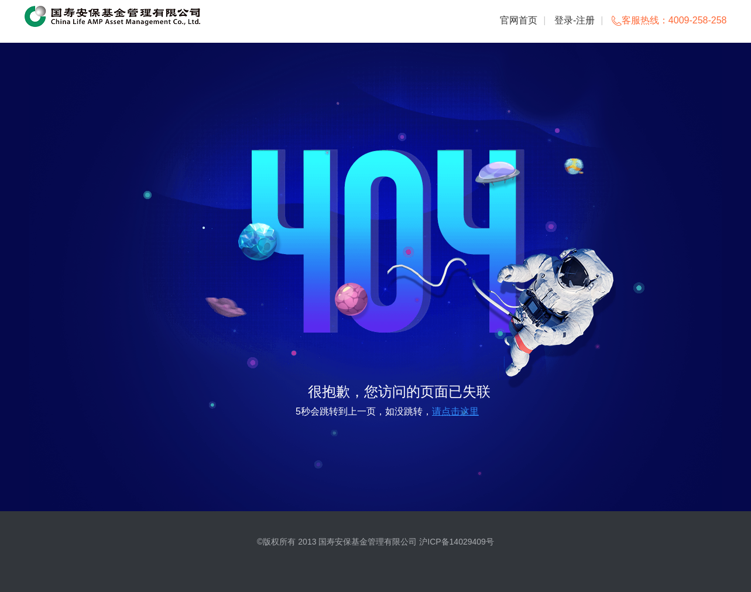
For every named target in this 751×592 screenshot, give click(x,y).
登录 (563, 20)
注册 (585, 20)
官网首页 (518, 20)
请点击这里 (455, 411)
